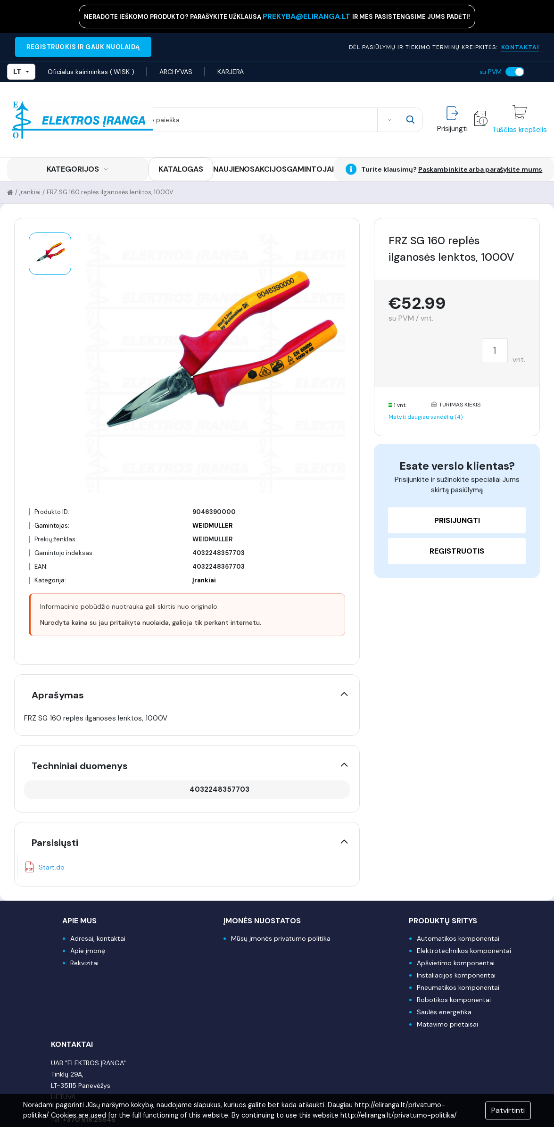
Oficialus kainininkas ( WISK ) (91, 71)
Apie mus (79, 921)
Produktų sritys (443, 921)
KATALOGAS (180, 169)
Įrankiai (30, 192)
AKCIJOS (270, 169)
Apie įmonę (87, 950)
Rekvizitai (84, 963)
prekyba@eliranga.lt (307, 16)
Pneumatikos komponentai (458, 987)
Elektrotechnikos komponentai (464, 950)
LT (21, 71)
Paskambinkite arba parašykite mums (480, 169)
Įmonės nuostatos (262, 921)
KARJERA (230, 71)
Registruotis (457, 551)
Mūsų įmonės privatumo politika (281, 938)
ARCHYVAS (175, 71)
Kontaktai (72, 1044)
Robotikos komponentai (454, 999)
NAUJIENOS (234, 169)
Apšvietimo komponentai (456, 963)
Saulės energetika (444, 1012)
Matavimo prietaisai (447, 1024)
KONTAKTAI (520, 47)
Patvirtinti (508, 1110)
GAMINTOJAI (310, 169)
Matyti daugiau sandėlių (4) (426, 417)
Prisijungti (457, 520)
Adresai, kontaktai (97, 938)
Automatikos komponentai (458, 938)
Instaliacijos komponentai (456, 975)
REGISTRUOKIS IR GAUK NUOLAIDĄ (83, 47)
